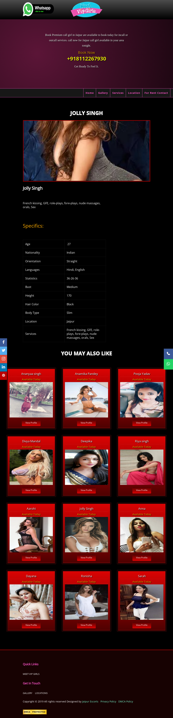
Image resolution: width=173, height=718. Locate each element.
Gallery (103, 93)
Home (90, 93)
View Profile (31, 422)
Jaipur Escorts (90, 701)
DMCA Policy (125, 701)
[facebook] (3, 342)
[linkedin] (3, 367)
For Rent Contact (156, 93)
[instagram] (3, 359)
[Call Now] (168, 354)
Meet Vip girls (31, 674)
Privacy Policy (108, 701)
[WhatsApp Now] (168, 364)
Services (118, 93)
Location (134, 93)
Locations (41, 693)
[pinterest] (3, 375)
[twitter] (3, 351)
